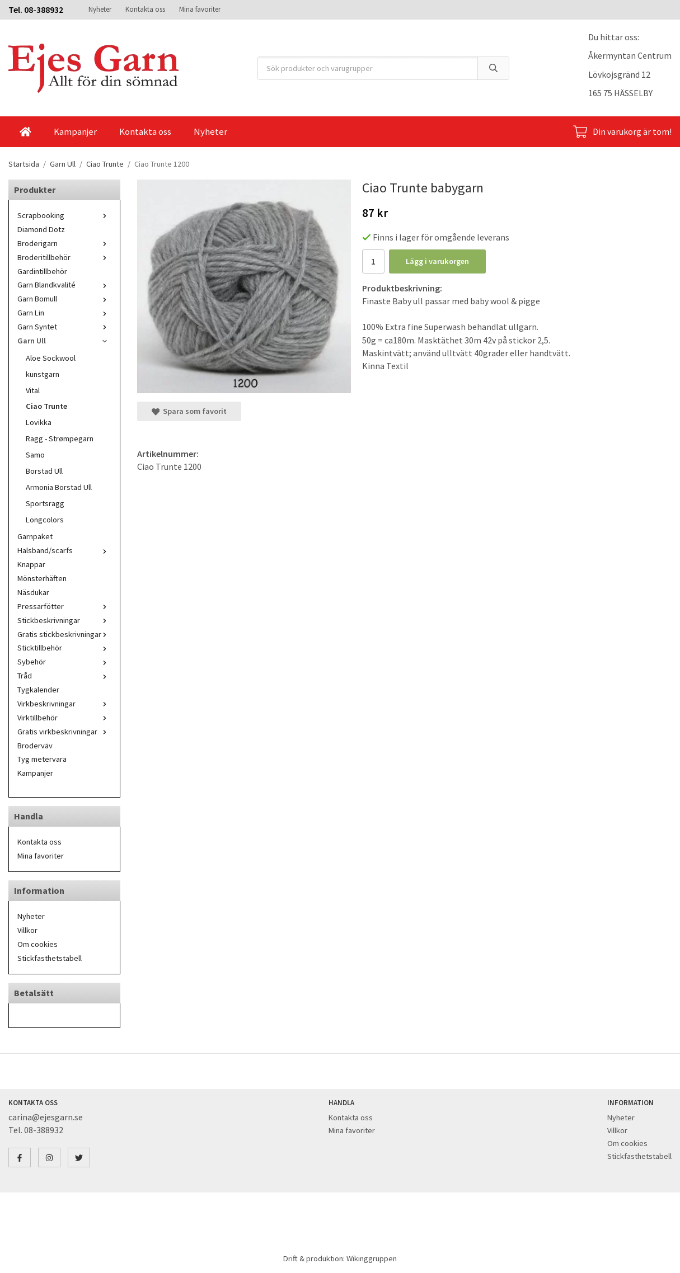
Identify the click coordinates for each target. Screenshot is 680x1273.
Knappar (31, 564)
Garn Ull (64, 341)
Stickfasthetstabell (49, 958)
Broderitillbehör (64, 257)
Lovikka (38, 422)
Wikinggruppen (371, 1258)
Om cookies (37, 944)
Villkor (27, 930)
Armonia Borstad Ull (59, 487)
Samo (35, 455)
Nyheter (99, 9)
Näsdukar (33, 592)
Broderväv (35, 746)
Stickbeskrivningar (64, 620)
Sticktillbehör (64, 648)
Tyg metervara (42, 759)
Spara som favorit (189, 411)
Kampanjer (75, 131)
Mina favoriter (200, 9)
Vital (33, 390)
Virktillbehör (64, 718)
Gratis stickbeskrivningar (64, 634)
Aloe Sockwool (51, 358)
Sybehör (64, 662)
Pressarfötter (64, 606)
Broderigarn (64, 243)
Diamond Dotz (41, 229)
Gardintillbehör (42, 271)
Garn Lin (64, 313)
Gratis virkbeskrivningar (64, 732)
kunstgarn (42, 374)
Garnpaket (35, 536)
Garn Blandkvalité (64, 285)
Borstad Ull (44, 471)
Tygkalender (38, 690)
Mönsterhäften (42, 578)
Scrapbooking (64, 215)
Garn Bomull (64, 299)
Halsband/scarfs (64, 550)
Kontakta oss (145, 9)
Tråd (64, 676)
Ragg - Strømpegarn (59, 438)
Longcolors (45, 520)
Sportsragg (45, 503)
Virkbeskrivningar (64, 704)
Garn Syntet (64, 327)
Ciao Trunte (46, 406)
